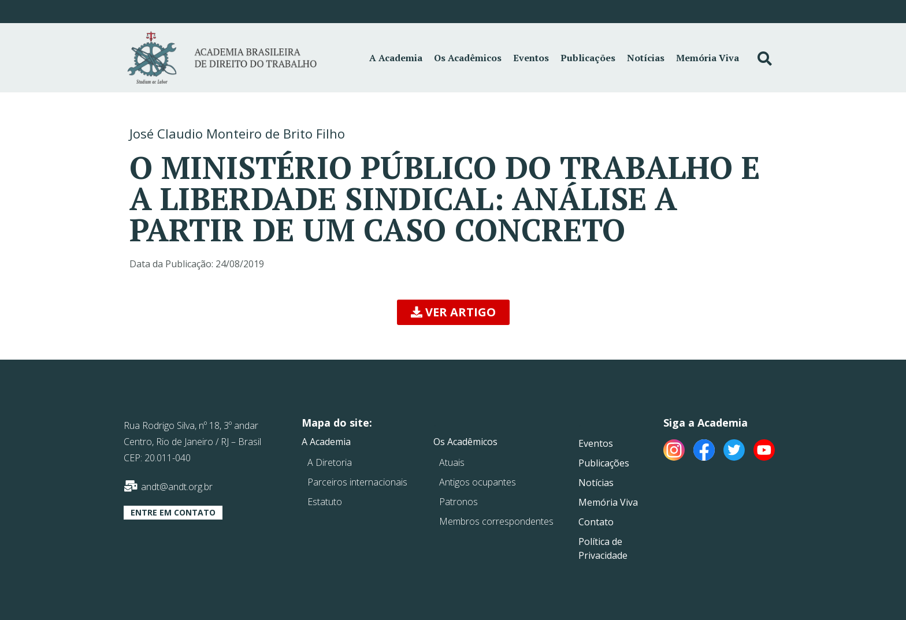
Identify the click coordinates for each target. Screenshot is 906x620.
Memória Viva (707, 57)
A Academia (395, 57)
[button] (453, 312)
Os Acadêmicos (468, 57)
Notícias (645, 57)
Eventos (531, 57)
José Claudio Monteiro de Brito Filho (237, 133)
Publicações (587, 57)
